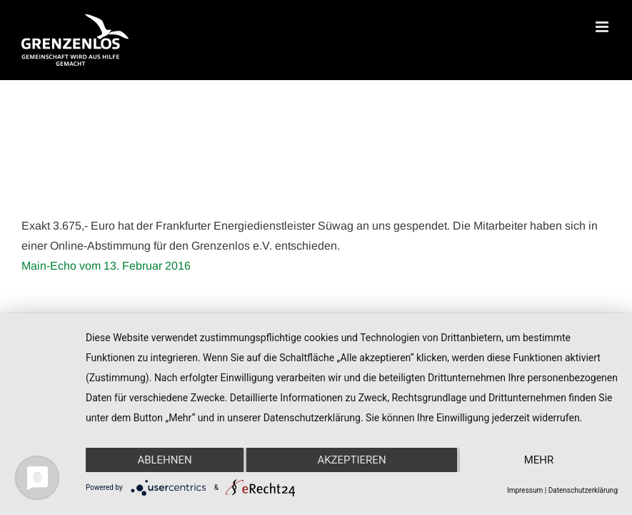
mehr (539, 459)
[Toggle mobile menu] (603, 26)
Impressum (525, 490)
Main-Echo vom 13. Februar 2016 (106, 266)
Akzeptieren (351, 459)
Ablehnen (164, 459)
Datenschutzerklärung (583, 490)
